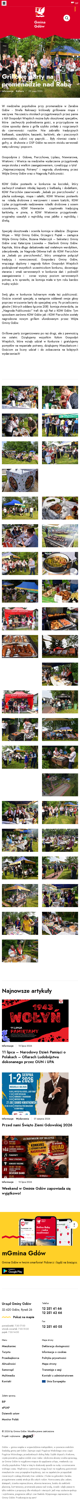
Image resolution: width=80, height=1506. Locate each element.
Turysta (6, 1352)
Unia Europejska (56, 1381)
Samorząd (8, 1370)
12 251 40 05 (52, 1326)
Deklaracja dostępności (55, 1346)
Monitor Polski (10, 1419)
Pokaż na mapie (23, 1317)
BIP (76, 3)
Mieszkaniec (9, 1346)
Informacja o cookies (54, 1352)
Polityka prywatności (54, 1358)
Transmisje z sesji (51, 1370)
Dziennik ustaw (10, 1413)
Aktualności (9, 1364)
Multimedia (8, 1375)
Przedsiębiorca (10, 1358)
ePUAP (6, 1408)
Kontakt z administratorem (57, 1375)
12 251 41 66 (52, 1308)
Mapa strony (49, 1364)
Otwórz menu (4, 3)
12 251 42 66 (52, 1313)
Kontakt (6, 1381)
